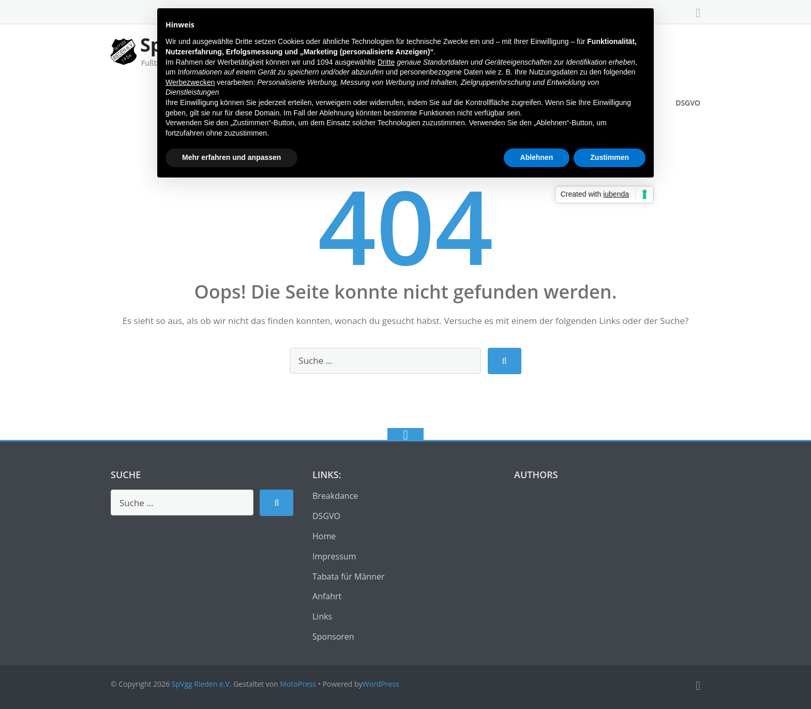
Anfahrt (326, 596)
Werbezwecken (190, 82)
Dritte (386, 62)
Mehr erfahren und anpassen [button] (231, 157)
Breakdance (335, 495)
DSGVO (687, 103)
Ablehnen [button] (536, 157)
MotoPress (298, 684)
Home (324, 536)
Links (322, 616)
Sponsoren (333, 636)
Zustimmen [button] (609, 157)
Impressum (334, 556)
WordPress (381, 684)
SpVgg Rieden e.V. (202, 684)
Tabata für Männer (348, 576)
